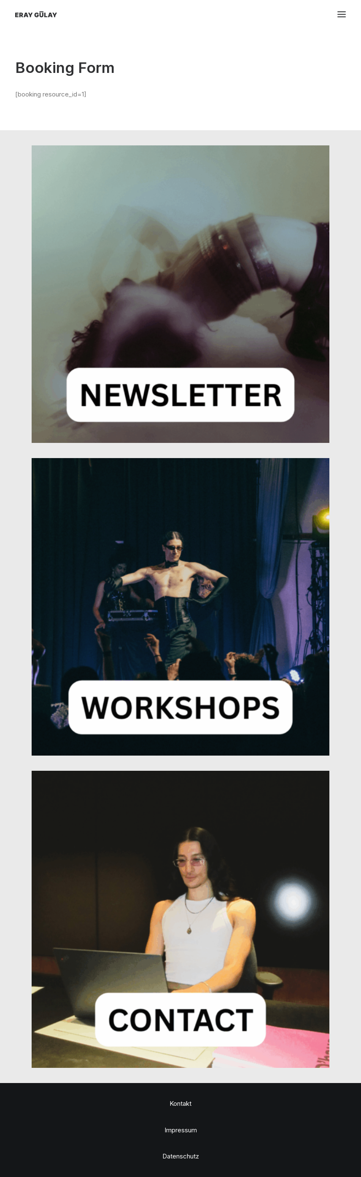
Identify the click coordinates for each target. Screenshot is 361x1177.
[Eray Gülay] (36, 14)
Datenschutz (180, 1156)
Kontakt (180, 1103)
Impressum (180, 1130)
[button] (341, 14)
